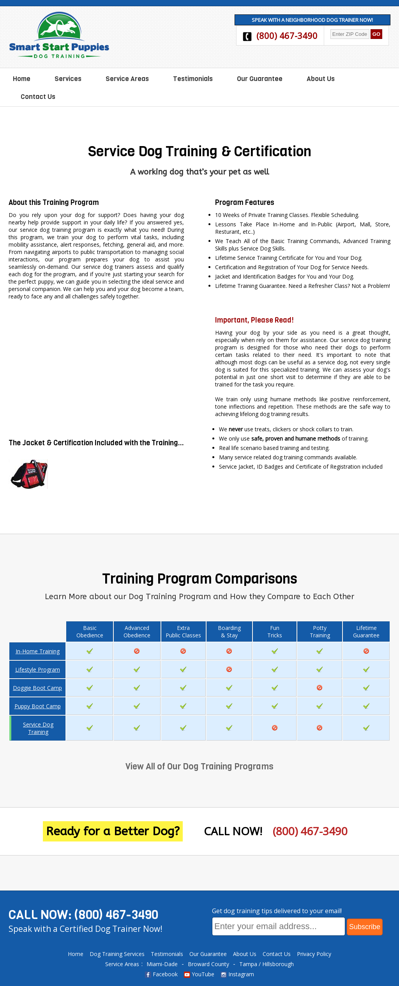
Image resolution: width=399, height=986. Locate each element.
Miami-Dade (162, 964)
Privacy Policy (314, 954)
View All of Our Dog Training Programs (199, 766)
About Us (321, 78)
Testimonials (193, 78)
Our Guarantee (259, 78)
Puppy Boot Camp (37, 706)
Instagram (237, 974)
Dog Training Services (117, 954)
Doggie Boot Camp (37, 687)
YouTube (199, 974)
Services (68, 78)
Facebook (161, 974)
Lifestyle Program (37, 669)
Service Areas (127, 78)
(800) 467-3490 (287, 35)
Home (21, 78)
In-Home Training (38, 651)
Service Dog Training (38, 728)
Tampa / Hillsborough (266, 964)
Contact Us (38, 96)
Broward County (208, 964)
